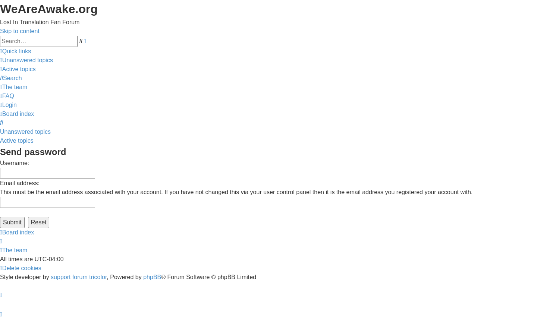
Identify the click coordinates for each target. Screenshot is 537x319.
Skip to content (20, 31)
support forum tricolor (79, 277)
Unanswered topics (25, 132)
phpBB (152, 277)
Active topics (17, 141)
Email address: (20, 183)
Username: (14, 163)
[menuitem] (26, 60)
